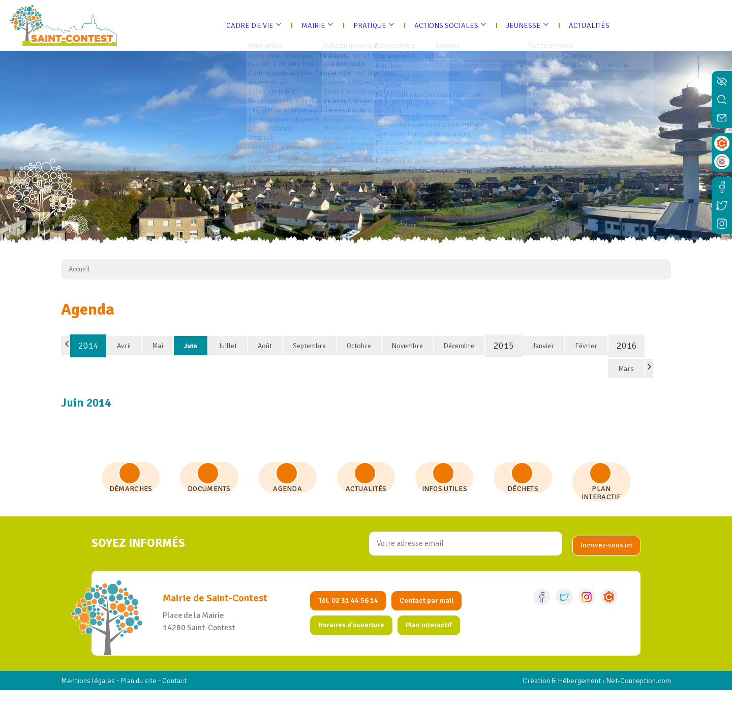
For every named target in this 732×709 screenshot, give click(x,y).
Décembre (459, 346)
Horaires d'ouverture (354, 644)
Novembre (407, 346)
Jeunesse (530, 25)
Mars (626, 368)
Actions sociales (447, 25)
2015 (504, 345)
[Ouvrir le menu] (720, 25)
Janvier (543, 346)
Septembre (309, 346)
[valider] (605, 562)
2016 (627, 345)
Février (586, 346)
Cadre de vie (239, 25)
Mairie (306, 25)
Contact (185, 699)
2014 (88, 345)
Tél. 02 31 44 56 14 (351, 618)
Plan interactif (437, 644)
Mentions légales (90, 699)
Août (265, 346)
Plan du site (145, 699)
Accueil (79, 269)
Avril (124, 346)
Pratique (365, 25)
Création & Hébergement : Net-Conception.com (589, 699)
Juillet (227, 346)
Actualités (599, 25)
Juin (190, 346)
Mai (157, 346)
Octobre (359, 346)
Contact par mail (435, 618)
